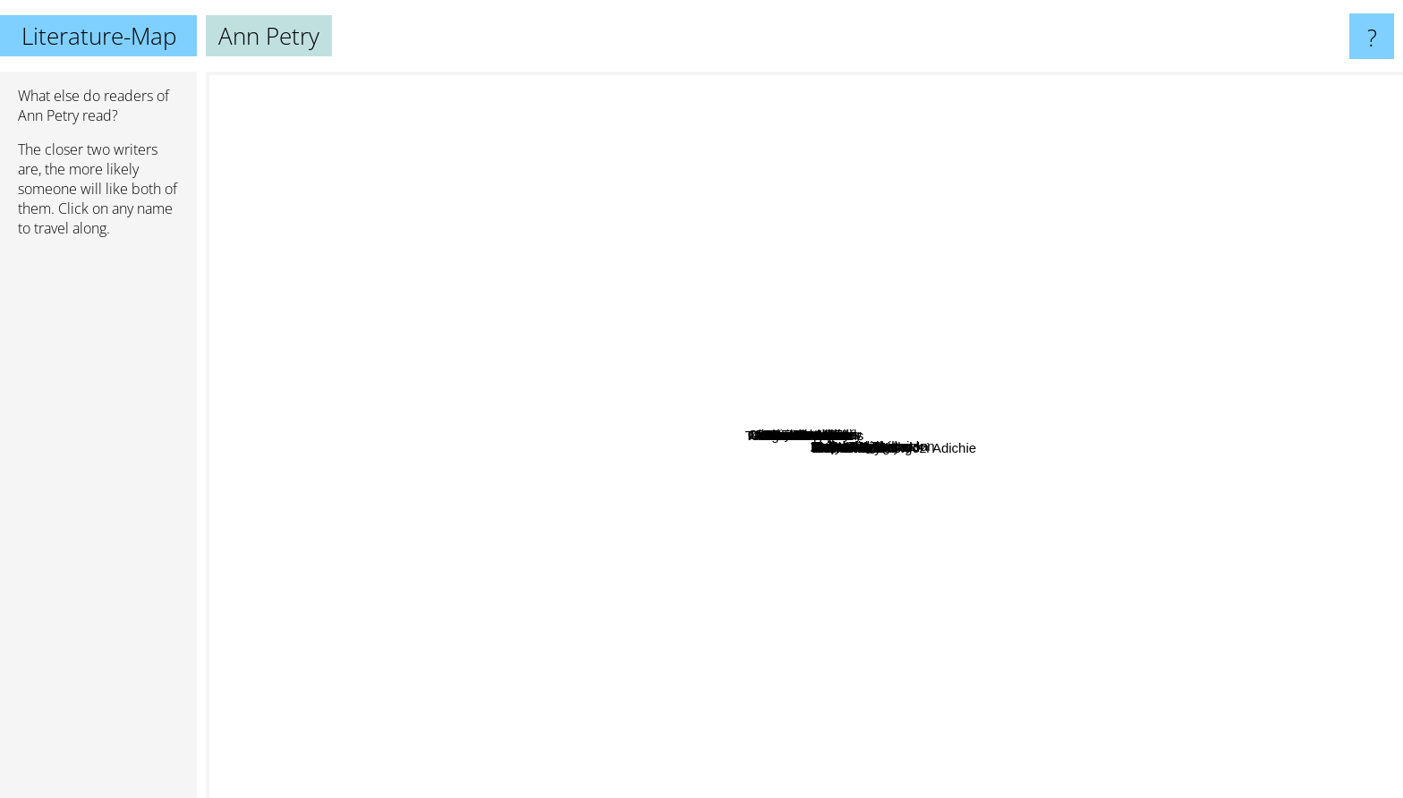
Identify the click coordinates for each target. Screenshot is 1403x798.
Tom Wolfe (434, 409)
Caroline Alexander (875, 380)
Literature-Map (98, 36)
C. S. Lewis (1174, 143)
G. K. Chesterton (490, 195)
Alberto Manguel (635, 422)
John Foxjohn (819, 513)
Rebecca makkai (899, 264)
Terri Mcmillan (901, 329)
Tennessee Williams (791, 590)
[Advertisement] (98, 525)
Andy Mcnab (485, 621)
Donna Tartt (1162, 615)
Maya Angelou (1078, 353)
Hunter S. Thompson (580, 117)
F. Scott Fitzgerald (1333, 469)
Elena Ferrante (1078, 545)
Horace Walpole (814, 553)
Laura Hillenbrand (595, 465)
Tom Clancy (472, 778)
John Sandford (654, 664)
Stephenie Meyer (263, 482)
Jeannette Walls (1080, 462)
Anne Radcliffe (684, 355)
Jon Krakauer (1135, 349)
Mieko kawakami (599, 497)
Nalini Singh (867, 231)
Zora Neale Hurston (612, 310)
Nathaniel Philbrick (754, 273)
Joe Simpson (798, 355)
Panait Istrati (711, 455)
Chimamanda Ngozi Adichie (742, 616)
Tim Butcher (874, 488)
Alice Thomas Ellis (684, 396)
